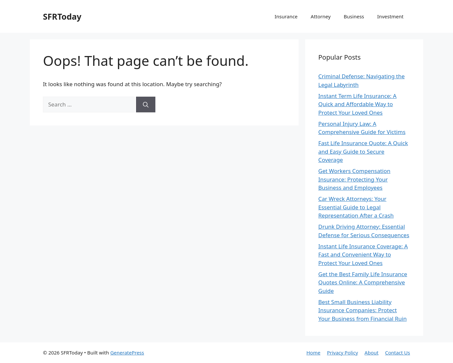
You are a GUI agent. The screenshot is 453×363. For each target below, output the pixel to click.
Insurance (286, 16)
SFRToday (62, 16)
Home (313, 352)
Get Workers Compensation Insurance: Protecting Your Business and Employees (354, 179)
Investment (390, 16)
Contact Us (397, 352)
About (371, 352)
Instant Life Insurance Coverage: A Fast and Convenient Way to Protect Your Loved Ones (363, 254)
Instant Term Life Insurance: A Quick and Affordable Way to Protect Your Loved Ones (357, 104)
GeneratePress (127, 352)
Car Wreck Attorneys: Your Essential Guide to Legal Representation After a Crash (356, 207)
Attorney (321, 16)
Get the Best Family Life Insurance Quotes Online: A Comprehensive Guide (362, 282)
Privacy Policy (342, 352)
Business (354, 16)
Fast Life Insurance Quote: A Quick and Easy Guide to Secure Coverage (363, 151)
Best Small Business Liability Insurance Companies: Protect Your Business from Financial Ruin (362, 310)
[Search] (145, 104)
